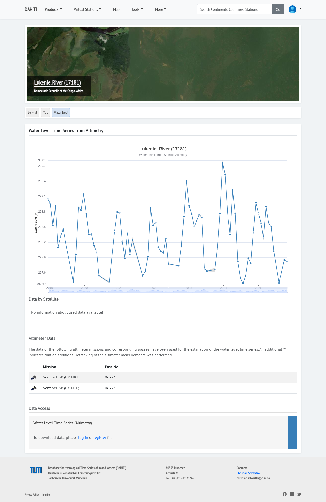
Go (278, 9)
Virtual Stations (86, 9)
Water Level (61, 112)
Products (51, 9)
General (32, 112)
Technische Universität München (67, 478)
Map (116, 9)
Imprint (46, 494)
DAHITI (31, 9)
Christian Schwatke (248, 473)
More (159, 9)
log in (83, 437)
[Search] (235, 9)
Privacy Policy (32, 494)
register (100, 437)
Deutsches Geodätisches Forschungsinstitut (74, 473)
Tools (135, 9)
